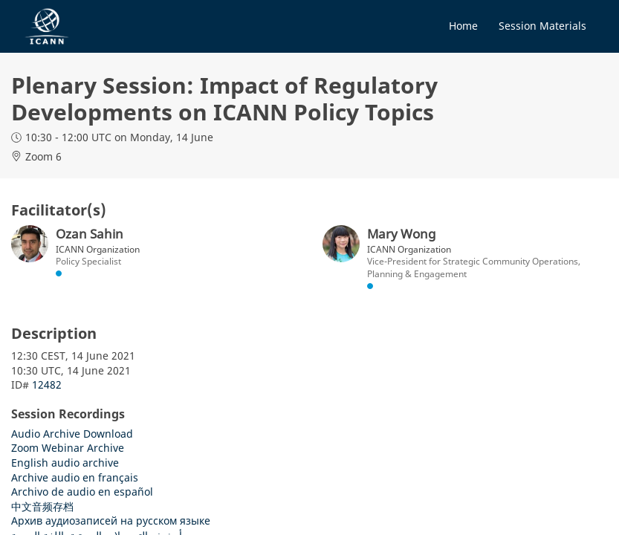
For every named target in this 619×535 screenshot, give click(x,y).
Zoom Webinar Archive (67, 448)
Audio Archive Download (72, 434)
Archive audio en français (74, 477)
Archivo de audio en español (82, 491)
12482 (47, 384)
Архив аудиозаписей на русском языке (110, 520)
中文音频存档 (42, 506)
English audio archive (65, 462)
